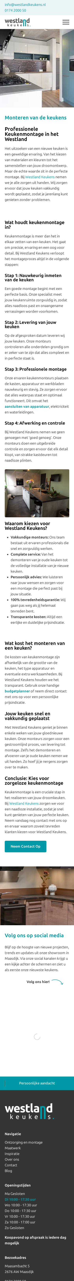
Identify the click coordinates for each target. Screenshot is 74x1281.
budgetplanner (17, 691)
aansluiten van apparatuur (27, 406)
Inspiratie (12, 1154)
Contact (11, 1165)
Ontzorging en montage (24, 1142)
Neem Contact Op (25, 846)
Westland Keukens (40, 177)
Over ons (12, 1159)
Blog (8, 1171)
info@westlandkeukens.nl (25, 5)
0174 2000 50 (15, 10)
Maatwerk (13, 1148)
